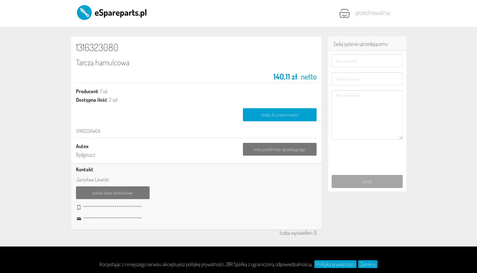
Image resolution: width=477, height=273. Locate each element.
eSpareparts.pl (111, 12)
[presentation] (367, 154)
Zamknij (368, 264)
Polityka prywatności (335, 264)
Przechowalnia (364, 13)
